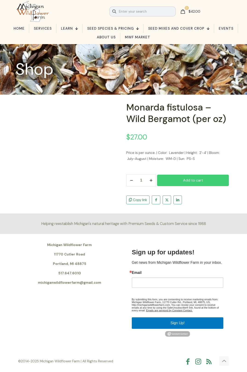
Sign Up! (177, 323)
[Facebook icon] (188, 361)
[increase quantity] (151, 180)
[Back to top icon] (224, 361)
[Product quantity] (141, 180)
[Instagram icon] (199, 361)
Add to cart (193, 180)
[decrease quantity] (131, 180)
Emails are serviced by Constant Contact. (169, 310)
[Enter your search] (142, 11)
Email (137, 273)
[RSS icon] (210, 361)
